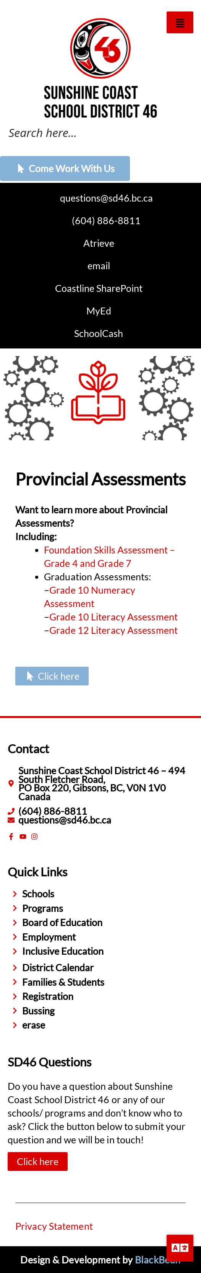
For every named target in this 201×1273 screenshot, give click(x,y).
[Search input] (91, 132)
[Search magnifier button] (187, 133)
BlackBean (158, 1259)
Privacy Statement (54, 1226)
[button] (180, 22)
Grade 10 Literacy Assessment (113, 616)
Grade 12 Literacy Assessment (113, 630)
